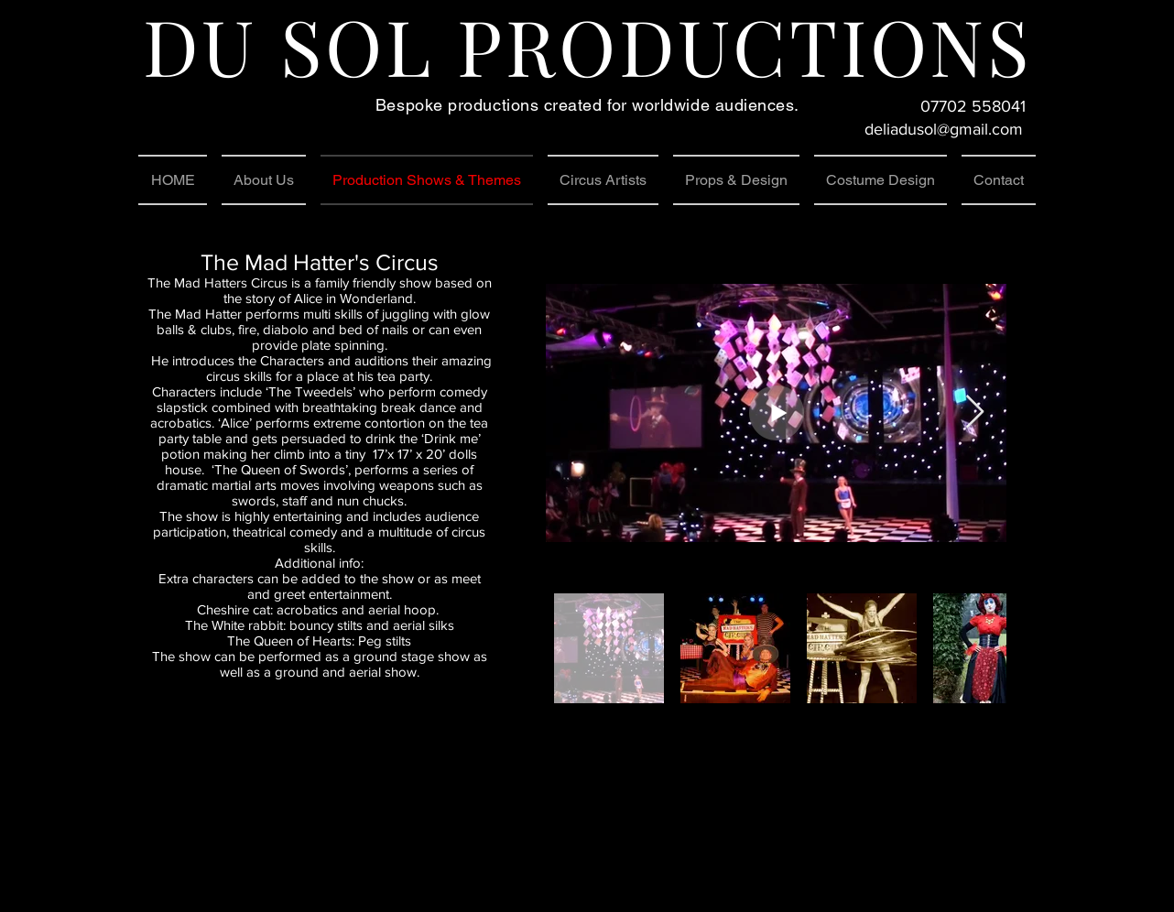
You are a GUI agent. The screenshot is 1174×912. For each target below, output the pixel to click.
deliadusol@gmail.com (943, 129)
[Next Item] (974, 412)
